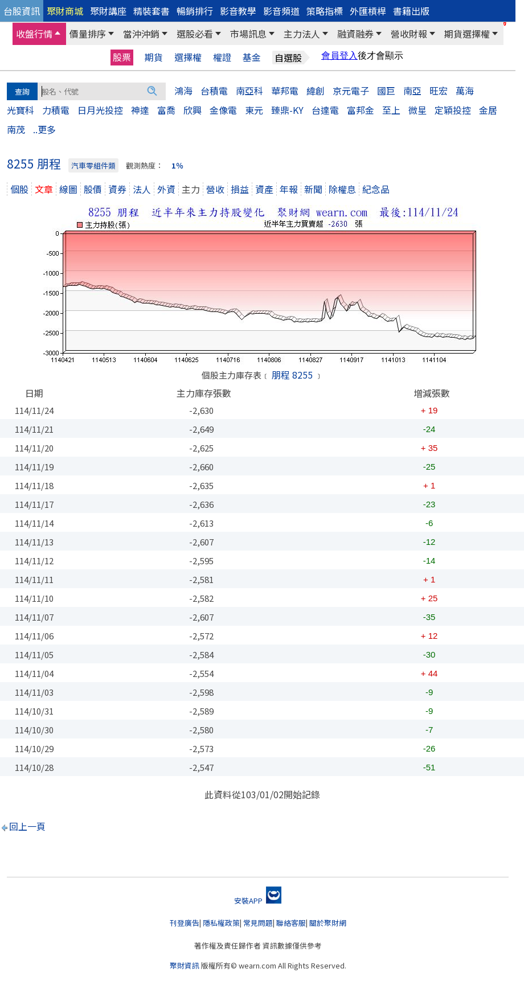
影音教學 (238, 11)
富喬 (166, 110)
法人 (142, 189)
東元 (254, 110)
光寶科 (20, 110)
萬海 (465, 90)
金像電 (223, 110)
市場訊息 (248, 33)
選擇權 (188, 57)
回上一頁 (27, 826)
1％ (177, 165)
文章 (44, 189)
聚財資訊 (184, 965)
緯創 (315, 90)
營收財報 (409, 33)
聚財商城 (65, 11)
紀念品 (376, 189)
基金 (252, 57)
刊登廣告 (184, 922)
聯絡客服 (291, 922)
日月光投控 (100, 110)
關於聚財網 (327, 922)
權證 (222, 57)
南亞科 (249, 90)
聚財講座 (108, 11)
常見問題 (258, 922)
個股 (19, 189)
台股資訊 (21, 11)
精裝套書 (151, 11)
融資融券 (355, 33)
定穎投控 (453, 110)
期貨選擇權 (467, 33)
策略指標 (324, 11)
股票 (122, 57)
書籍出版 (411, 11)
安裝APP (257, 900)
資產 (264, 189)
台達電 (325, 110)
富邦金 (360, 110)
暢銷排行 (195, 11)
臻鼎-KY (287, 110)
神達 (140, 110)
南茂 (16, 129)
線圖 (68, 189)
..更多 (44, 129)
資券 (117, 189)
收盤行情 (34, 33)
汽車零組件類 (93, 165)
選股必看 (195, 33)
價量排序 (87, 33)
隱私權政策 (221, 922)
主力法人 (302, 33)
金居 (488, 110)
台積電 (214, 90)
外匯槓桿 (368, 11)
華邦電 (284, 90)
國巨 (386, 90)
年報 (289, 189)
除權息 (342, 189)
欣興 (192, 110)
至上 (391, 110)
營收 (215, 189)
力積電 (55, 110)
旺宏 (438, 90)
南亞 (412, 90)
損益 (240, 189)
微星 (417, 110)
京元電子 (351, 90)
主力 (191, 189)
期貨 (154, 57)
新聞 (313, 189)
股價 (93, 189)
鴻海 (183, 90)
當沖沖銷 (141, 33)
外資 (166, 189)
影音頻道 (281, 11)
